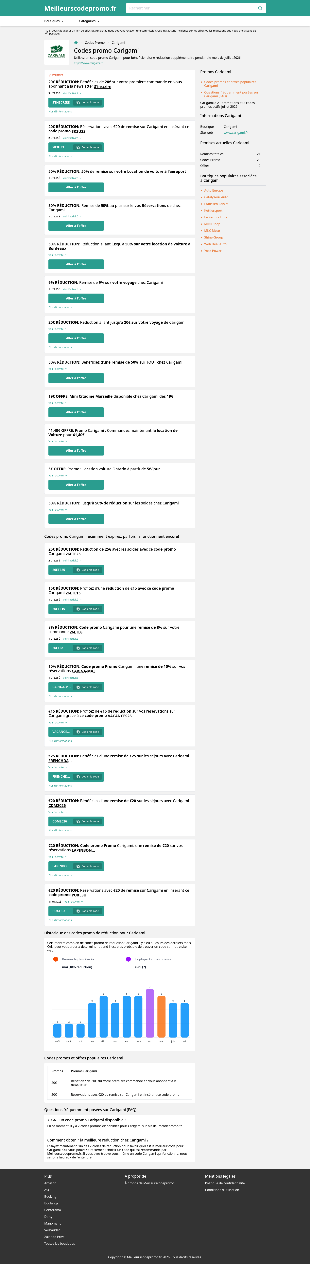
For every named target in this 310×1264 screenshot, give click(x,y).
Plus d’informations (60, 111)
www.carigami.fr (236, 133)
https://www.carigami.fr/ (89, 63)
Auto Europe (213, 190)
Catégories (89, 21)
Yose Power (213, 251)
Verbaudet (52, 1230)
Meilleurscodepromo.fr (80, 8)
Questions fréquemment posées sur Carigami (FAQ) (231, 94)
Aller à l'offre (76, 187)
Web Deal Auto (215, 244)
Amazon (50, 1183)
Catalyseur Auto (216, 197)
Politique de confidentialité (225, 1183)
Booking (50, 1196)
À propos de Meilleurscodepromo (149, 1183)
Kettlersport (213, 210)
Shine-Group (213, 237)
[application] (119, 1010)
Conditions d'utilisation (222, 1190)
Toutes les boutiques (59, 1243)
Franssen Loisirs (216, 204)
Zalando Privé (54, 1237)
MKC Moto (212, 230)
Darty (48, 1216)
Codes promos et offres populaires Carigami (230, 84)
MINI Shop (212, 224)
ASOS (48, 1190)
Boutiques (54, 21)
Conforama (52, 1210)
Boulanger (52, 1203)
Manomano (52, 1223)
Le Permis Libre (215, 217)
